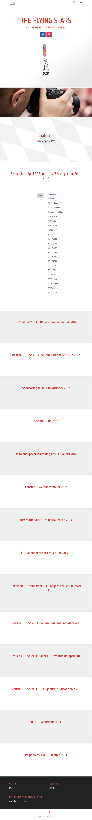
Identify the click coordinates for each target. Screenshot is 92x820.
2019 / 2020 (52, 234)
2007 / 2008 (53, 288)
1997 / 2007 (52, 292)
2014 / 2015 (52, 257)
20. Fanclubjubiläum (55, 208)
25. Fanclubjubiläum (55, 203)
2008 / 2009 (53, 283)
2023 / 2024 (52, 216)
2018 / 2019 (52, 239)
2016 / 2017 (52, 248)
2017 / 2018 (52, 243)
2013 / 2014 (52, 261)
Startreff (51, 199)
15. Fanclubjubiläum (55, 212)
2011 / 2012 (52, 270)
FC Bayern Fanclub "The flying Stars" (46, 816)
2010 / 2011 (52, 275)
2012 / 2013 (52, 266)
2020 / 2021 (52, 230)
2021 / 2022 (52, 225)
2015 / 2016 (52, 252)
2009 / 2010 (52, 279)
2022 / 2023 (52, 221)
